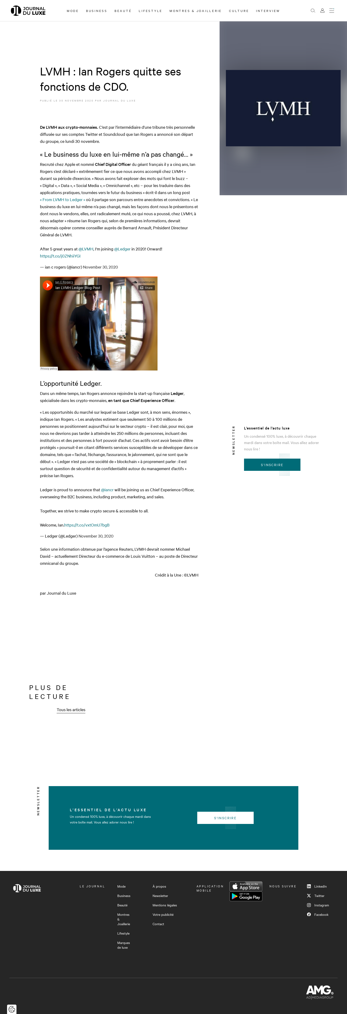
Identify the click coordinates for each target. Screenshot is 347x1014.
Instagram (318, 905)
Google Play (245, 896)
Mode (73, 10)
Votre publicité (163, 914)
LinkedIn (317, 886)
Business (96, 10)
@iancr (107, 489)
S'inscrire (272, 464)
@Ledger (122, 248)
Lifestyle (150, 10)
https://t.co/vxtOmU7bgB (87, 524)
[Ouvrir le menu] (331, 10)
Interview (268, 10)
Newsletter (160, 895)
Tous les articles (71, 709)
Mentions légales (165, 905)
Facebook (317, 914)
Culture (239, 10)
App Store (245, 886)
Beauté (123, 10)
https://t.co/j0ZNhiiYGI (60, 255)
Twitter (315, 895)
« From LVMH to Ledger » (62, 199)
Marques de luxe (123, 945)
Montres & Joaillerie (196, 10)
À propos (159, 886)
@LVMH (86, 248)
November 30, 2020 (100, 266)
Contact (158, 923)
